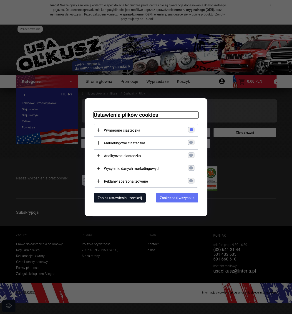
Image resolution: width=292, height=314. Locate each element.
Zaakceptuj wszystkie (177, 198)
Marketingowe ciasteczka (124, 143)
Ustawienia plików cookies (126, 115)
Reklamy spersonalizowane (126, 181)
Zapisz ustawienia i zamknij (120, 198)
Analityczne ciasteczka (122, 155)
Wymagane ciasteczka (122, 130)
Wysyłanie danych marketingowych (132, 168)
